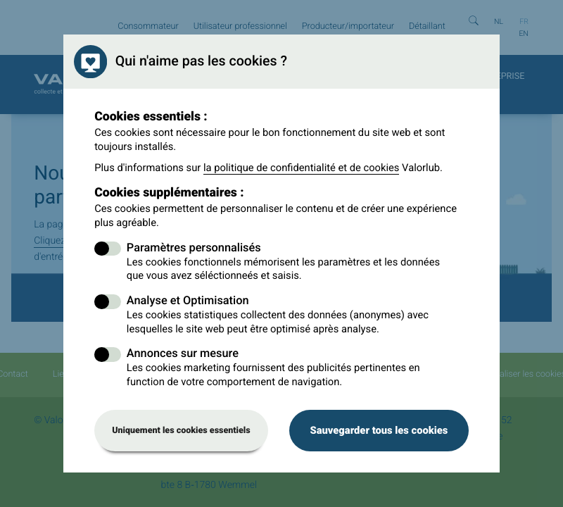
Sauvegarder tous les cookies (379, 430)
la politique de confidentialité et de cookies (301, 167)
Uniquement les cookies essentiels (181, 430)
